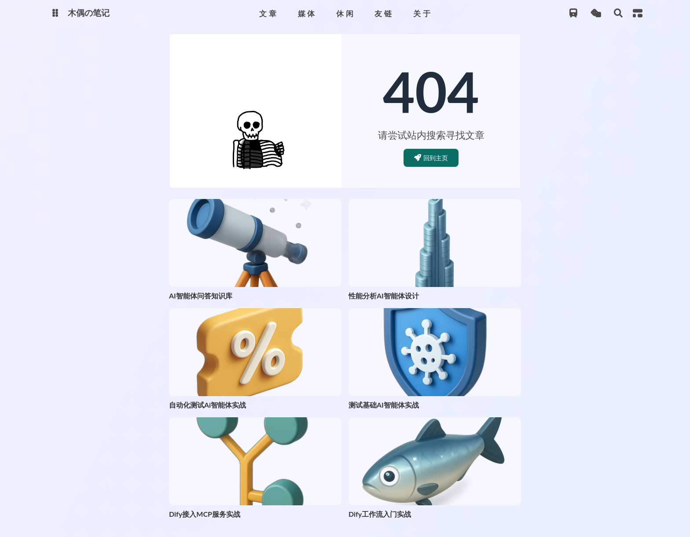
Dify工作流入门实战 (380, 514)
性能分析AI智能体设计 (384, 295)
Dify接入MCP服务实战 (204, 514)
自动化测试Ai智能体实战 (207, 405)
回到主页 (431, 158)
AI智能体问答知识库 (200, 295)
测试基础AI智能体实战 (384, 405)
